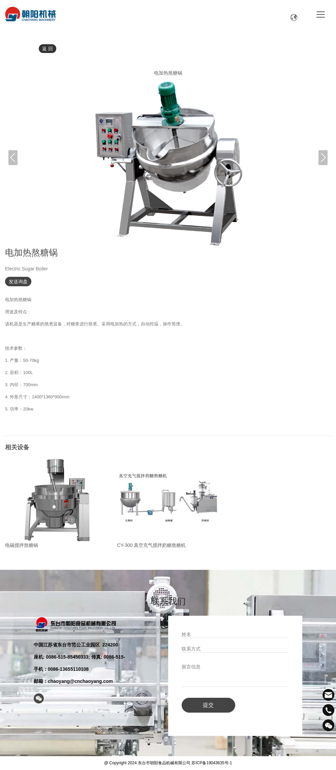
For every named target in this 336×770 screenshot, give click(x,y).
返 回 (47, 48)
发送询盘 (18, 281)
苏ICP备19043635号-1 (211, 762)
